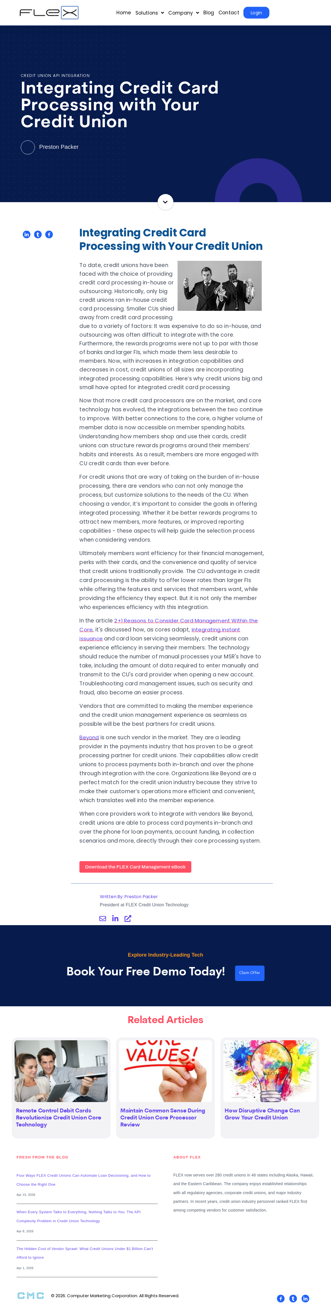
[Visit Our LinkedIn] (305, 1299)
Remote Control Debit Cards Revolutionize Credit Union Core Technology (59, 1118)
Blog (208, 12)
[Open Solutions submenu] (149, 12)
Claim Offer (249, 973)
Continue (166, 202)
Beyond (89, 737)
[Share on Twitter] (37, 234)
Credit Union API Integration (55, 76)
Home (123, 12)
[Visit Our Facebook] (280, 1299)
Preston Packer (50, 146)
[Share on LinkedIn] (26, 234)
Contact (229, 12)
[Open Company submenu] (183, 12)
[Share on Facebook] (49, 234)
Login (256, 13)
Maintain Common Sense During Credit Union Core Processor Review (162, 1118)
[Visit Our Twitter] (293, 1299)
